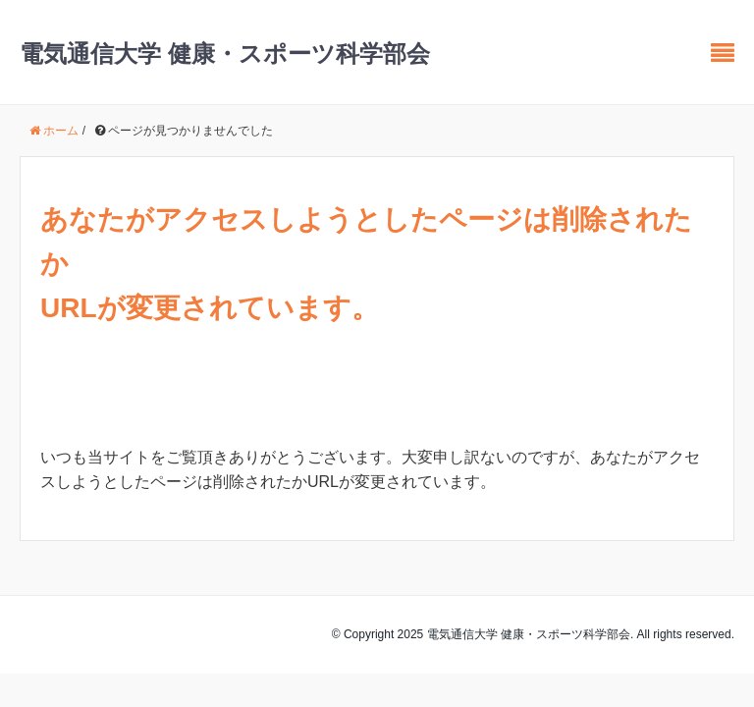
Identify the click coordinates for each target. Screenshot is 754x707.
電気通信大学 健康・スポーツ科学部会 (225, 53)
